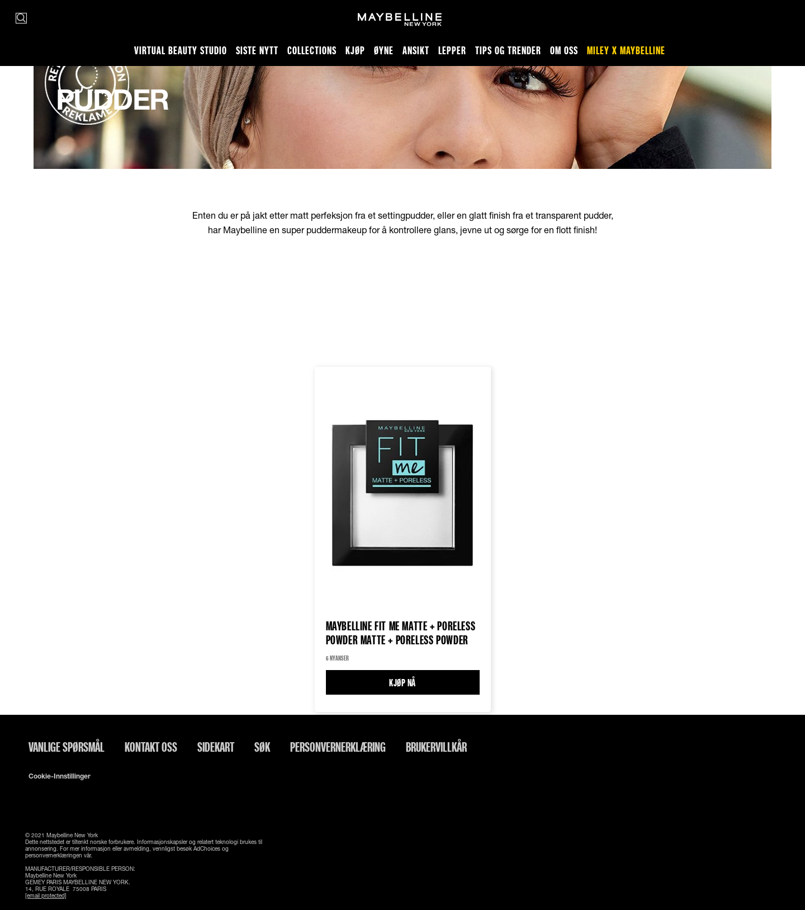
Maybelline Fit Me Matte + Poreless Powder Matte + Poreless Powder (401, 633)
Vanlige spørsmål (67, 746)
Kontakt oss (151, 746)
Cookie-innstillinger (60, 776)
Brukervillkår (436, 746)
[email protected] (46, 895)
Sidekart (215, 746)
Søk (262, 746)
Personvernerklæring (338, 746)
